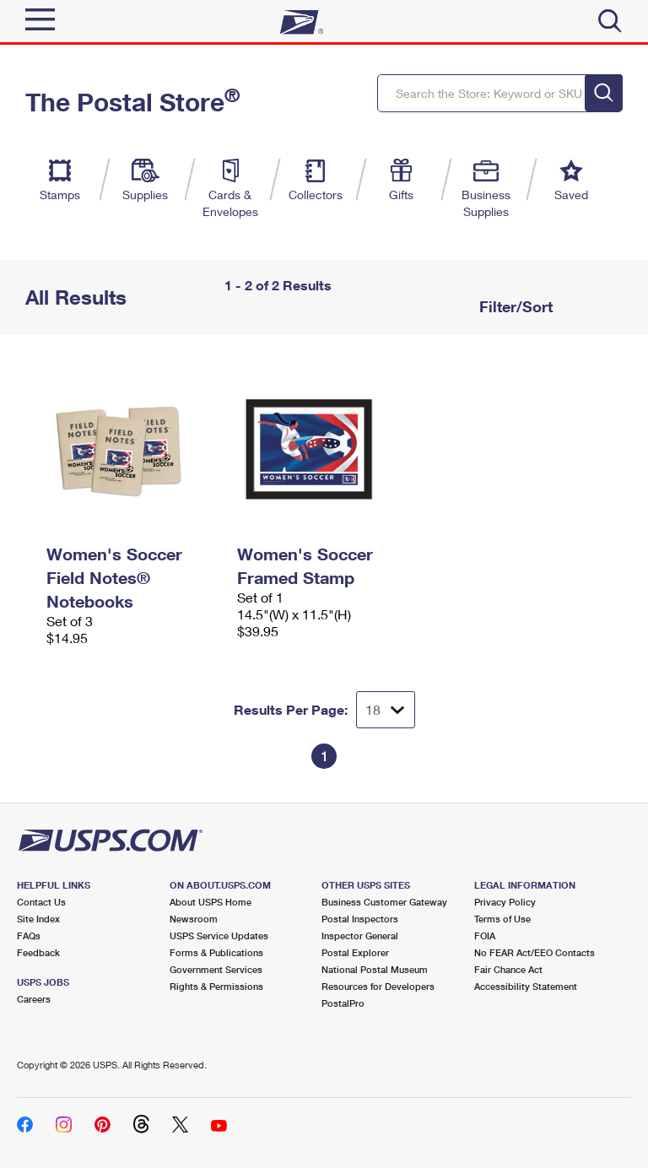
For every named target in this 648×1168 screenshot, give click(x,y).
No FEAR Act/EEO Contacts (534, 952)
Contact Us (41, 901)
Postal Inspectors (359, 918)
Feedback (38, 952)
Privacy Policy (505, 901)
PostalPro (342, 1003)
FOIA (484, 935)
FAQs (28, 935)
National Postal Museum (374, 969)
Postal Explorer (355, 952)
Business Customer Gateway (384, 901)
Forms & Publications (216, 952)
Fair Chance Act (508, 969)
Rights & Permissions (216, 986)
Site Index (38, 918)
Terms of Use (502, 918)
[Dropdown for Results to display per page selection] (385, 709)
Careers (34, 998)
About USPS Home (210, 901)
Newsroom (194, 918)
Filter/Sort (514, 306)
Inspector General (359, 935)
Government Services (216, 969)
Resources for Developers (378, 986)
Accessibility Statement (525, 986)
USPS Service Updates (219, 935)
